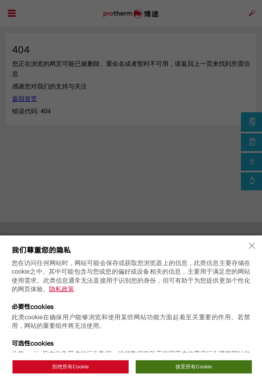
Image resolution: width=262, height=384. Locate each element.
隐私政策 (61, 289)
